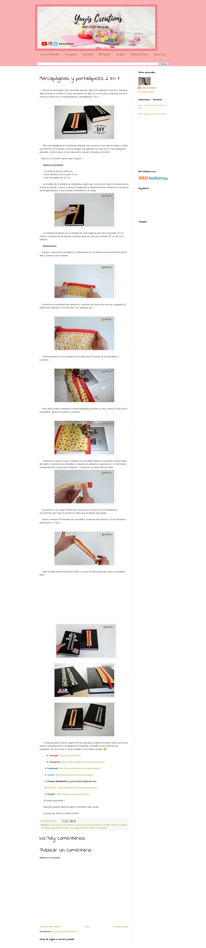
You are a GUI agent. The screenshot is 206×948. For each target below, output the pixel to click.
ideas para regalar (102, 825)
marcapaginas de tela (79, 828)
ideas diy (90, 825)
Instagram (71, 54)
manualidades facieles (60, 828)
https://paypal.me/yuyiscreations (73, 794)
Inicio (86, 926)
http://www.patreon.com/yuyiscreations (77, 787)
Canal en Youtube (49, 54)
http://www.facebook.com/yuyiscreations (79, 768)
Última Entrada (139, 54)
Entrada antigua (121, 926)
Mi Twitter (104, 54)
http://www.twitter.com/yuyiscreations (74, 775)
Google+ (120, 54)
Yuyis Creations (149, 88)
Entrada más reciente (50, 926)
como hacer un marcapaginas (62, 825)
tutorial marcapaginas (98, 828)
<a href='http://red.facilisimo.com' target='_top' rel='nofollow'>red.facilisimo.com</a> (153, 178)
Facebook (88, 54)
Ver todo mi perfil (146, 92)
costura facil (80, 825)
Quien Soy (159, 54)
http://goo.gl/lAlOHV (70, 755)
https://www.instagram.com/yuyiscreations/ (83, 762)
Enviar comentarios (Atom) (65, 931)
